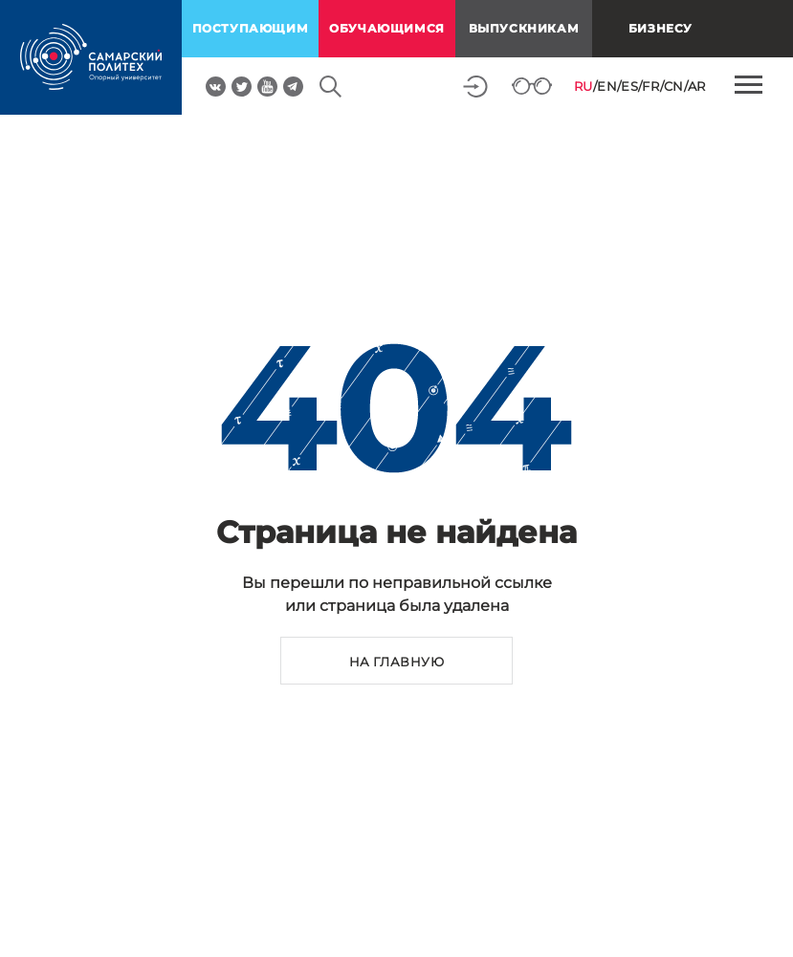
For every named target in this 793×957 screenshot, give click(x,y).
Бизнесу (660, 28)
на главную (397, 661)
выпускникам (524, 28)
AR (697, 86)
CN (674, 86)
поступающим (250, 28)
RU (583, 86)
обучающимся (387, 28)
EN (607, 86)
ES (629, 86)
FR (650, 86)
